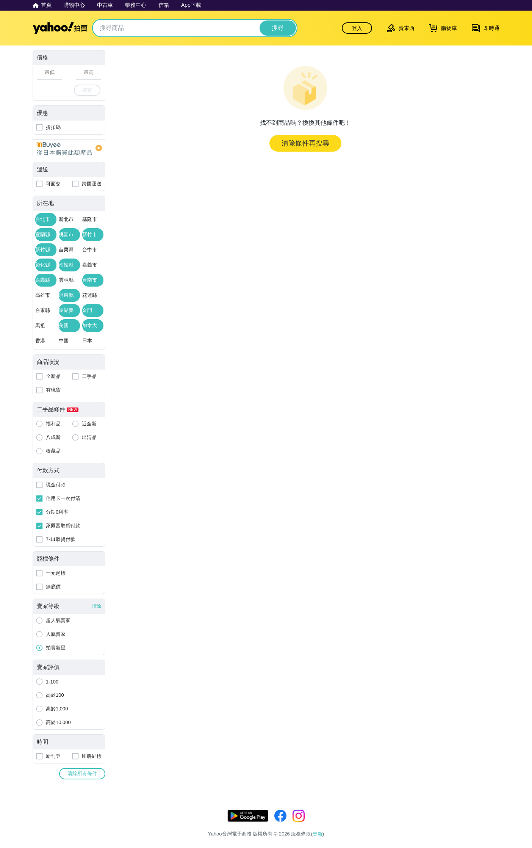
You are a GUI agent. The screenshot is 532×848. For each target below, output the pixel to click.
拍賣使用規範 (456, 824)
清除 (96, 606)
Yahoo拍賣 (60, 28)
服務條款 (399, 824)
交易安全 (489, 824)
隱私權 (425, 824)
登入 (357, 28)
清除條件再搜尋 (305, 143)
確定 (87, 90)
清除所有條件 (82, 773)
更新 (493, 815)
